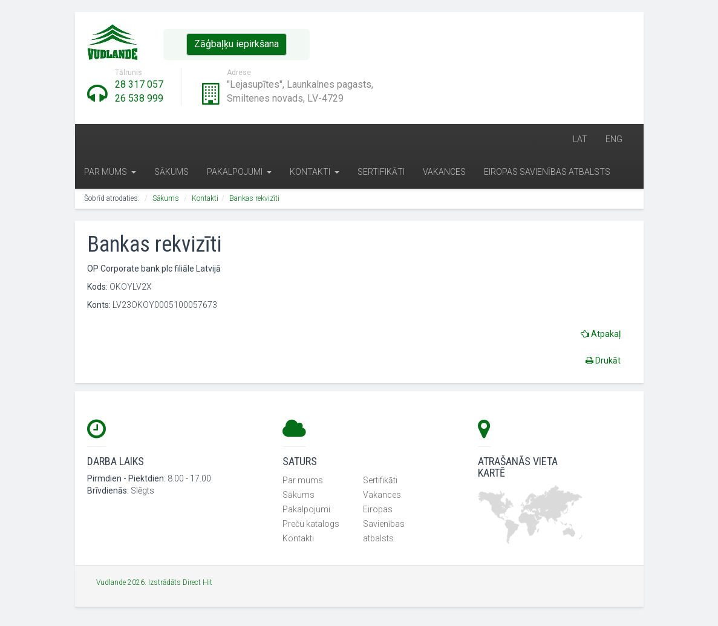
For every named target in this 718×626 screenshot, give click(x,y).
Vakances (444, 173)
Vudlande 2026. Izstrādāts (139, 584)
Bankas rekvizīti (254, 200)
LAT (580, 140)
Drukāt (603, 362)
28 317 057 (139, 84)
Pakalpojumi (239, 173)
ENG (613, 140)
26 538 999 (139, 98)
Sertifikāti (381, 173)
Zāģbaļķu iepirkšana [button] (236, 44)
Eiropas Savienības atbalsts (547, 173)
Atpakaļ (601, 335)
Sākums (171, 173)
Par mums (110, 173)
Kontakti (314, 173)
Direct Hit (197, 584)
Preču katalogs (310, 526)
